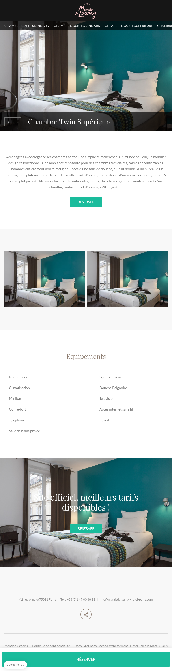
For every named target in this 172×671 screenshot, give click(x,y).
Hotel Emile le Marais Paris (149, 646)
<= (9, 122)
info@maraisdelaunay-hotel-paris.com (126, 599)
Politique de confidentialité (51, 646)
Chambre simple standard (26, 26)
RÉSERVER (86, 202)
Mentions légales (16, 646)
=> (17, 122)
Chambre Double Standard (77, 26)
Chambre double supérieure (129, 26)
